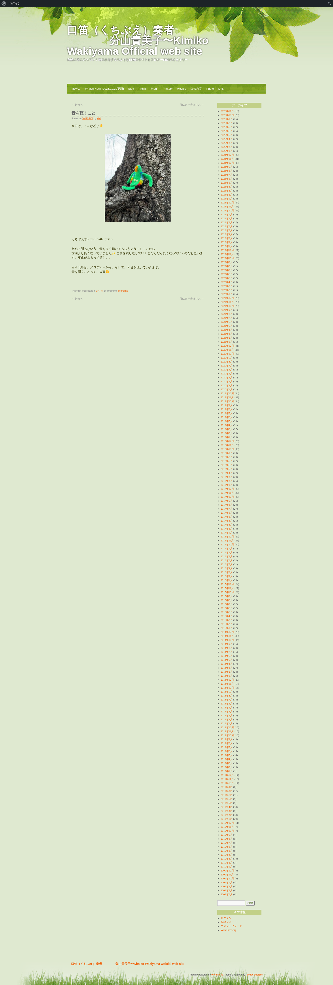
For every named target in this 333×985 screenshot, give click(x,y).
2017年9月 (227, 500)
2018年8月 (227, 457)
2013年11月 (227, 683)
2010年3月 (227, 858)
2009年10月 (227, 878)
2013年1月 (227, 723)
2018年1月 (227, 484)
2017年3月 (227, 524)
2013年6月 (227, 703)
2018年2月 (227, 480)
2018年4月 (227, 472)
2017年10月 (227, 496)
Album (155, 88)
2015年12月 (227, 584)
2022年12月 (227, 250)
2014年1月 (227, 675)
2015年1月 (227, 628)
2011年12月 (227, 775)
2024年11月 (227, 158)
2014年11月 (227, 636)
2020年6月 (227, 369)
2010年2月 (227, 862)
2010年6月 (227, 846)
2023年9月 (227, 214)
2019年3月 (227, 429)
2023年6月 (227, 226)
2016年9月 (227, 548)
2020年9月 (227, 357)
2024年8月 (227, 170)
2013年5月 (227, 707)
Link (220, 88)
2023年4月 (227, 234)
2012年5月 (227, 755)
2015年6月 (227, 608)
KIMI (99, 118)
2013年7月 (227, 699)
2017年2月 (227, 528)
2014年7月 (227, 651)
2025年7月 (227, 127)
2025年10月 (227, 115)
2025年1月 (227, 150)
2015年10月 (227, 592)
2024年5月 (227, 182)
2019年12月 (227, 393)
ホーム (76, 88)
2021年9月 (227, 309)
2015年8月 (227, 600)
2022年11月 (227, 254)
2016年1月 (227, 580)
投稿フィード (229, 922)
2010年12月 (227, 822)
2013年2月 (227, 719)
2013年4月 (227, 711)
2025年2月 (227, 146)
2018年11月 (227, 445)
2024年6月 (227, 178)
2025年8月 (227, 123)
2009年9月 (227, 882)
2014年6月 (227, 655)
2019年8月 (227, 409)
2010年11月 (227, 826)
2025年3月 (227, 142)
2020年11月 (227, 349)
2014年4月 (227, 663)
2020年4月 (227, 377)
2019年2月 (227, 433)
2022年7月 (227, 270)
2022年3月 (227, 286)
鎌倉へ (77, 104)
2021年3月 (227, 333)
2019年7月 (227, 413)
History (168, 88)
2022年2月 (227, 290)
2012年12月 (227, 727)
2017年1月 (227, 532)
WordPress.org (228, 930)
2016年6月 (227, 560)
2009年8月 (227, 886)
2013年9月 (227, 691)
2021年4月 (227, 329)
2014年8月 (227, 647)
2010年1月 (227, 866)
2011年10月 (227, 783)
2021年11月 (227, 302)
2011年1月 (227, 818)
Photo (210, 88)
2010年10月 (227, 830)
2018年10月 (227, 449)
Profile (142, 88)
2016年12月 (227, 536)
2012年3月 (227, 763)
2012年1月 (227, 771)
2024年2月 (227, 194)
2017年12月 (227, 488)
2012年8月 (227, 743)
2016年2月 (227, 576)
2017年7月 (227, 508)
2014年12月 (227, 632)
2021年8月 (227, 313)
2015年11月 (227, 588)
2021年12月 (227, 298)
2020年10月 (227, 353)
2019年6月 (227, 417)
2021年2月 (227, 337)
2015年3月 (227, 620)
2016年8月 (227, 552)
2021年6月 (227, 321)
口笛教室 (196, 88)
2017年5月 (227, 516)
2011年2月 (227, 814)
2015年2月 (227, 624)
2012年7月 (227, 747)
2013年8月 (227, 695)
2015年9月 (227, 596)
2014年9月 (227, 643)
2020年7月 (227, 365)
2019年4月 (227, 425)
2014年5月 (227, 659)
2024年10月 (227, 162)
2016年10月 (227, 544)
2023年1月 (227, 246)
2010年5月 (227, 850)
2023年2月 (227, 242)
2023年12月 (227, 202)
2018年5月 (227, 469)
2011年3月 (227, 810)
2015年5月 (227, 612)
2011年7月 (227, 795)
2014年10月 (227, 639)
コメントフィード (231, 926)
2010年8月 (227, 838)
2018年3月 (227, 476)
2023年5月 (227, 230)
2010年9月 (227, 834)
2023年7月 (227, 222)
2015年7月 (227, 604)
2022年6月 (227, 274)
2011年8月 (227, 791)
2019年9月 (227, 405)
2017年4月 (227, 520)
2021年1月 (227, 341)
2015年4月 (227, 616)
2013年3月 (227, 715)
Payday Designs (254, 975)
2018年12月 (227, 441)
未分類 (99, 291)
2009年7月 (227, 890)
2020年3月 (227, 381)
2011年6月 (227, 799)
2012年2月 (227, 767)
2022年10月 (227, 258)
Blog (131, 88)
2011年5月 (227, 803)
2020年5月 (227, 373)
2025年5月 (227, 135)
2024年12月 (227, 154)
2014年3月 (227, 667)
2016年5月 (227, 564)
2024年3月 (227, 190)
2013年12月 (227, 679)
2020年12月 (227, 345)
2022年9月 (227, 262)
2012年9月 (227, 739)
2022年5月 (227, 278)
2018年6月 (227, 465)
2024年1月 (227, 198)
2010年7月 (227, 842)
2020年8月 (227, 361)
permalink (123, 291)
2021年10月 (227, 305)
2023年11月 (227, 206)
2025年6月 (227, 131)
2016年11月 (227, 540)
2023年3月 (227, 238)
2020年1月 (227, 389)
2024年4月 (227, 186)
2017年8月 (227, 504)
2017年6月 (227, 512)
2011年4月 (227, 806)
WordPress (217, 975)
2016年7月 (227, 556)
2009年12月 (227, 870)
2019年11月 (227, 397)
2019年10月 (227, 401)
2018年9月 (227, 453)
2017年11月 (227, 492)
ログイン (226, 918)
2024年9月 (227, 166)
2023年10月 (227, 210)
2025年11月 (227, 111)
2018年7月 (227, 461)
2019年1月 (227, 437)
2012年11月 (227, 731)
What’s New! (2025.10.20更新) (104, 88)
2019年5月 (227, 421)
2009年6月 (227, 894)
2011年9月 (227, 787)
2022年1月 (227, 294)
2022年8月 (227, 266)
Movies (181, 88)
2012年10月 (227, 735)
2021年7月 (227, 317)
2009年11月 (227, 874)
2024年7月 (227, 174)
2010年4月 (227, 854)
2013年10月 (227, 687)
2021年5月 (227, 325)
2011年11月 (227, 779)
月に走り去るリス (192, 104)
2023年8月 (227, 218)
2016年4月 (227, 568)
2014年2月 (227, 671)
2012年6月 (227, 751)
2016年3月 (227, 572)
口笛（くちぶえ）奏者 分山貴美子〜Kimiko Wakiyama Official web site (137, 40)
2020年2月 (227, 385)
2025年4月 (227, 138)
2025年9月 (227, 119)
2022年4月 (227, 282)
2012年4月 (227, 759)
